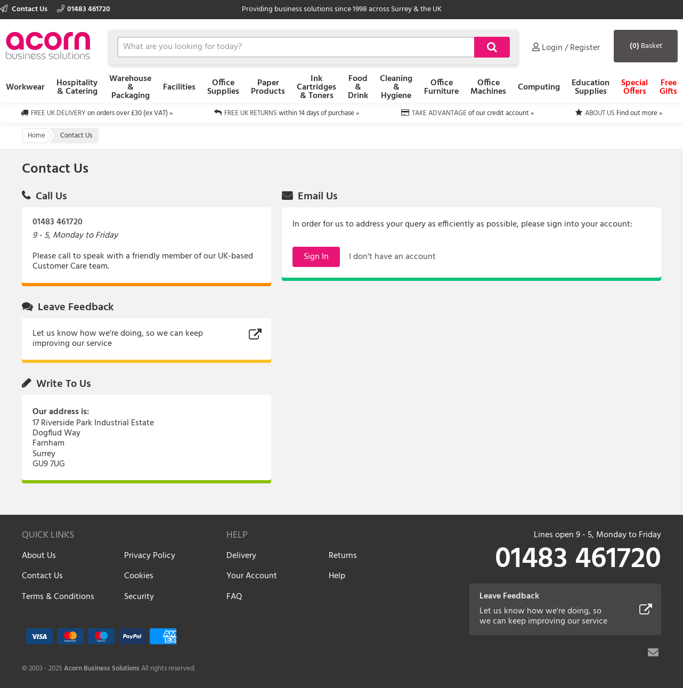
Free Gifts (668, 87)
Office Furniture (441, 87)
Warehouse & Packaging (130, 87)
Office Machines (488, 87)
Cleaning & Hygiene (396, 87)
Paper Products (268, 87)
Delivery (241, 556)
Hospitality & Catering (76, 87)
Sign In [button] (316, 257)
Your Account (251, 576)
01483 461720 (83, 9)
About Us (39, 556)
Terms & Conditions (58, 597)
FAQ (234, 597)
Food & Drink (358, 87)
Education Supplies (590, 87)
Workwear (25, 87)
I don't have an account (392, 257)
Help (337, 576)
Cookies (138, 576)
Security (139, 597)
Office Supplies (223, 87)
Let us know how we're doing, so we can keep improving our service (117, 339)
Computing (539, 87)
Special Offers (634, 87)
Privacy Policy (149, 556)
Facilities (179, 87)
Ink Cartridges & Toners (316, 87)
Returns (343, 556)
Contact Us (24, 9)
